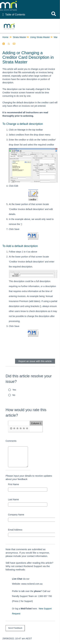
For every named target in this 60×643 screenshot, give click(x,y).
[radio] (11, 428)
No (13, 395)
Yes (14, 389)
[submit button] (15, 628)
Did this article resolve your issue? (29, 379)
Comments (11, 441)
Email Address (15, 529)
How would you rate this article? (26, 412)
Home (5, 37)
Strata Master (19, 37)
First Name (13, 484)
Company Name (16, 514)
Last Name (13, 499)
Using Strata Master (40, 37)
